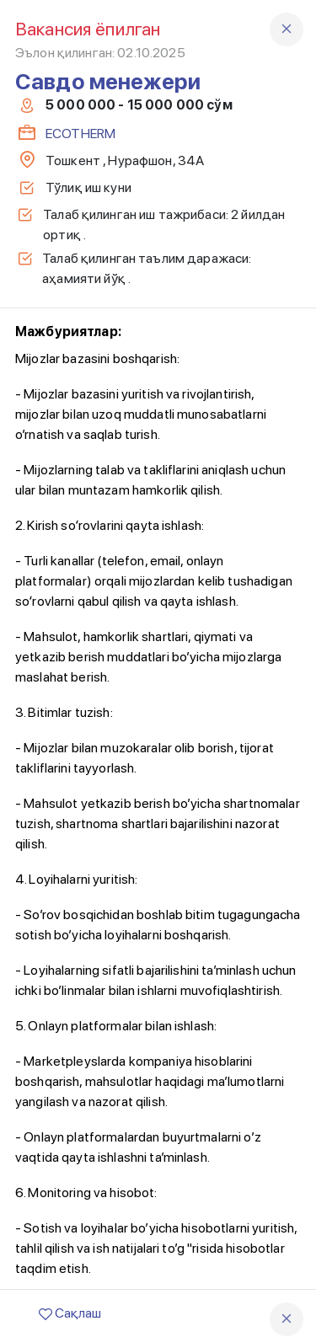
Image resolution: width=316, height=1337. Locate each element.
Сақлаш (70, 1313)
